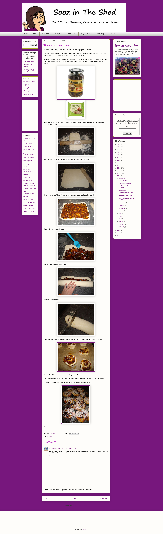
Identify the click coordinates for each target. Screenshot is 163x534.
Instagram (58, 33)
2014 (119, 170)
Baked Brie (26, 177)
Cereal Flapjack (28, 143)
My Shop (100, 33)
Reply (51, 456)
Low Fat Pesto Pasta (29, 188)
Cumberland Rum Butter (126, 193)
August (121, 211)
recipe (50, 436)
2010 (119, 233)
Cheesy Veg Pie (28, 205)
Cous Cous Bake (28, 199)
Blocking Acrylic (28, 94)
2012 (119, 176)
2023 (119, 149)
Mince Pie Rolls (28, 146)
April (120, 219)
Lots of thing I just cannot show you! (126, 198)
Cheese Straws (28, 180)
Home (76, 498)
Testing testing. (123, 190)
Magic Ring (26, 85)
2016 (119, 165)
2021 (119, 155)
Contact (113, 33)
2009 (119, 235)
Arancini (25, 196)
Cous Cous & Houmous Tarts (27, 170)
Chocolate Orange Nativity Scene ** (28, 70)
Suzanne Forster (54, 448)
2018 (119, 160)
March (121, 221)
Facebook (72, 33)
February (122, 224)
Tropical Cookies (28, 154)
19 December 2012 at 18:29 (69, 448)
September (122, 208)
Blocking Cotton (28, 91)
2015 (119, 168)
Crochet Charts (30, 33)
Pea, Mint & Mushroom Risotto (28, 192)
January (121, 227)
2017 (119, 163)
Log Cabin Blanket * (29, 61)
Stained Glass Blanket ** (27, 65)
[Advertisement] (40, 115)
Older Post (104, 498)
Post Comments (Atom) (80, 505)
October (121, 205)
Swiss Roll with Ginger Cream (27, 161)
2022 (119, 152)
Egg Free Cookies (28, 157)
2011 (119, 230)
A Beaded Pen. (123, 180)
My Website (86, 33)
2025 (119, 147)
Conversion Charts (29, 81)
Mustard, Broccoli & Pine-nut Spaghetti (29, 184)
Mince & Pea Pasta (29, 208)
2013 (119, 173)
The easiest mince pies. (126, 195)
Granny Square (28, 88)
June (120, 216)
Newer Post (48, 498)
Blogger (85, 529)
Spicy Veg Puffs (28, 174)
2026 (119, 144)
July (120, 213)
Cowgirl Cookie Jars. (125, 183)
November (122, 203)
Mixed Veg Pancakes (29, 202)
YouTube (45, 33)
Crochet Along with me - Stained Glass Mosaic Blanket (127, 46)
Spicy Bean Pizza (28, 211)
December (122, 178)
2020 (119, 157)
